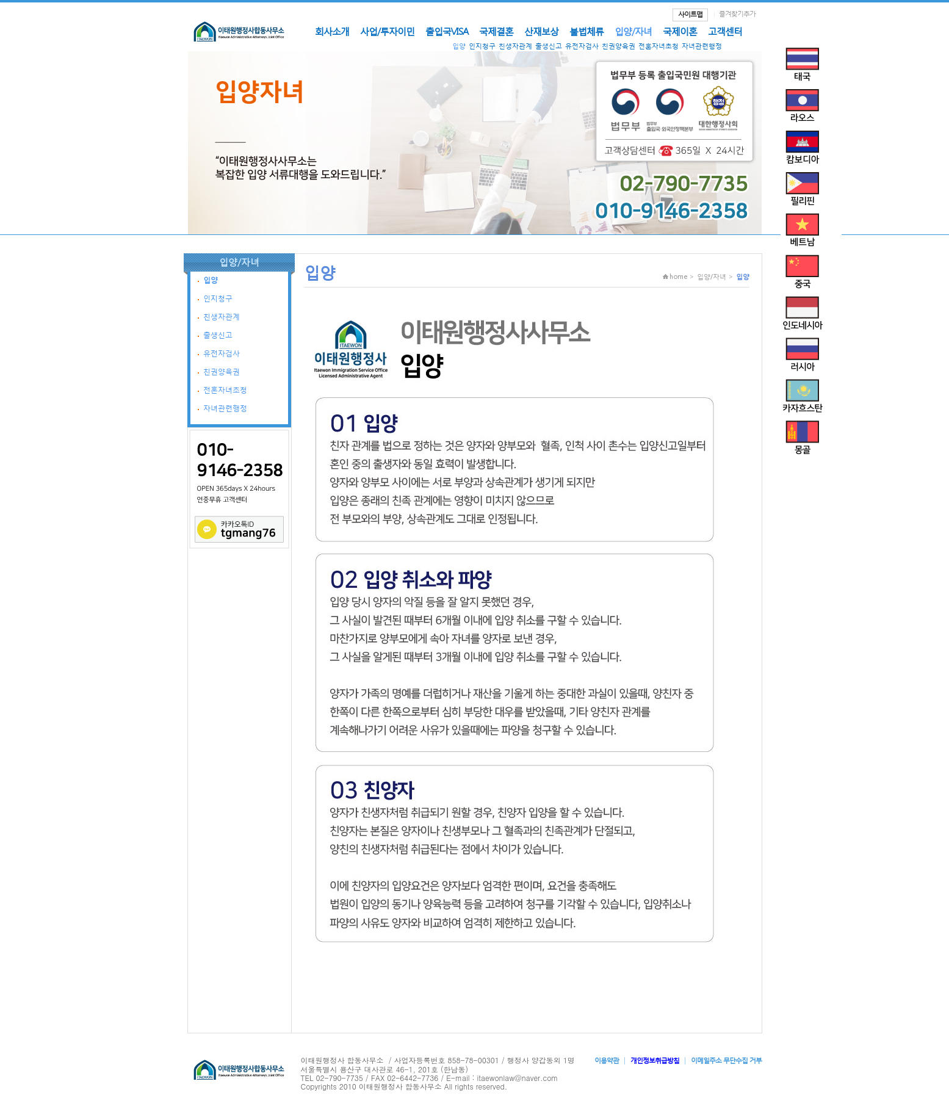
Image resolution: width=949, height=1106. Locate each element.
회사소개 (332, 31)
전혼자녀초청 (658, 46)
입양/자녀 (633, 31)
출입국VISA (446, 31)
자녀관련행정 (702, 46)
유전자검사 (582, 46)
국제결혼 (496, 31)
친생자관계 (515, 46)
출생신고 (548, 46)
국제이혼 (680, 31)
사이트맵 (690, 14)
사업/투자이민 (387, 31)
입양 (459, 46)
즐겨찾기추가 (737, 14)
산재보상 (541, 31)
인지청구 (482, 46)
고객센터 (725, 31)
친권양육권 (618, 46)
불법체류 (586, 31)
